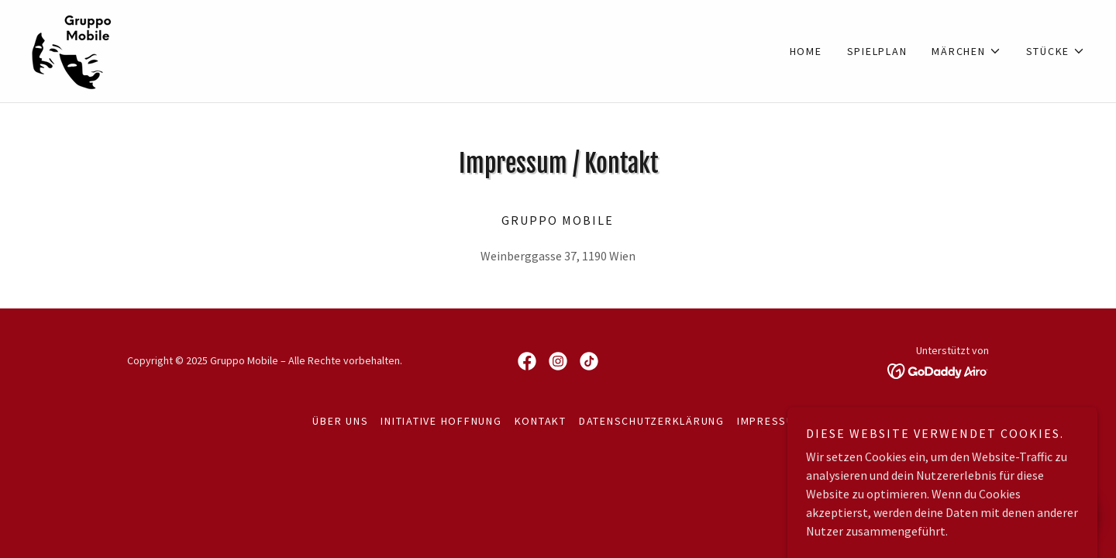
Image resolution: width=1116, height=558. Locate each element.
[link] (72, 49)
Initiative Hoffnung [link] (441, 421)
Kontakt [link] (541, 421)
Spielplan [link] (877, 51)
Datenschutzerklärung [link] (652, 421)
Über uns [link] (340, 421)
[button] (966, 51)
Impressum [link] (770, 421)
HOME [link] (806, 51)
